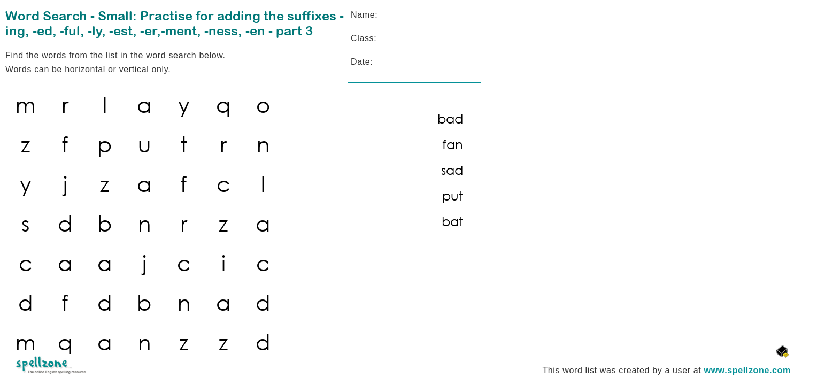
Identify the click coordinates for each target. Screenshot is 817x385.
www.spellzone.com (747, 370)
